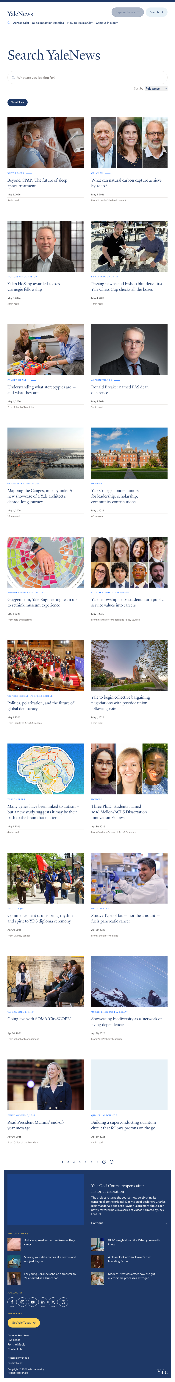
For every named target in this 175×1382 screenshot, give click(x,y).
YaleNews (20, 14)
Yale (162, 1372)
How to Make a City (80, 23)
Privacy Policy (15, 1363)
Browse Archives (18, 1335)
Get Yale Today (24, 1323)
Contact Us (15, 1349)
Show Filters (17, 102)
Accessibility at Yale (18, 1357)
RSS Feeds (14, 1340)
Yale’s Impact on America (48, 23)
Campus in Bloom (107, 23)
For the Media (16, 1344)
